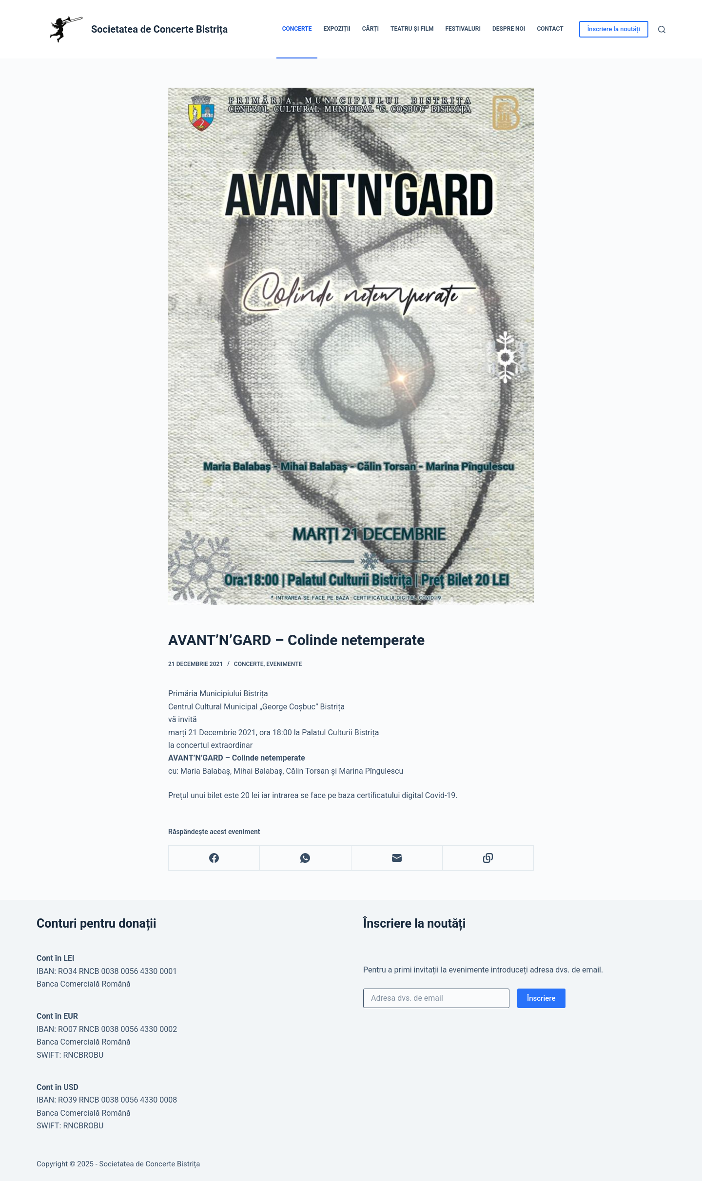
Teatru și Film (412, 28)
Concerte (297, 28)
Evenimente (284, 664)
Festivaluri (463, 28)
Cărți (370, 28)
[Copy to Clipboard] (488, 858)
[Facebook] (214, 858)
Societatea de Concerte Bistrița (159, 29)
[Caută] (661, 29)
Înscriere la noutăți (613, 29)
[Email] (397, 858)
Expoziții (336, 28)
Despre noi (508, 28)
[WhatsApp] (305, 858)
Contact (550, 28)
